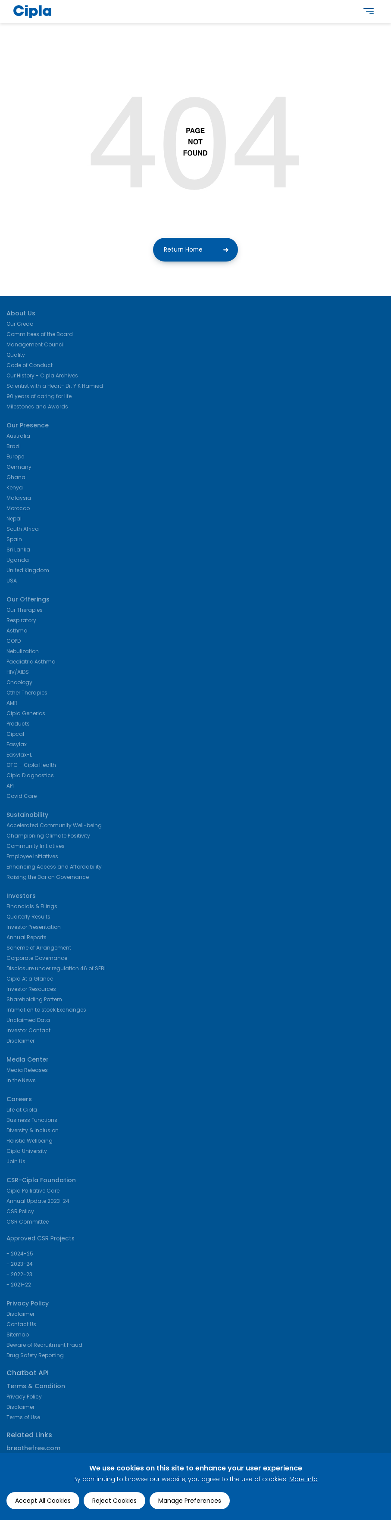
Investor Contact (28, 1031)
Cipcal (15, 734)
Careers (19, 1100)
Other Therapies (26, 693)
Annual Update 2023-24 (37, 1201)
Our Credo (19, 324)
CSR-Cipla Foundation (41, 1181)
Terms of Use (23, 1418)
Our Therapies (24, 610)
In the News (21, 1081)
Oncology (19, 683)
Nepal (14, 519)
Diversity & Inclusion (32, 1131)
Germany (18, 467)
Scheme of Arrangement (38, 948)
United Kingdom (27, 571)
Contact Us (21, 1325)
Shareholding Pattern (34, 1000)
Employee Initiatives (32, 857)
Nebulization (22, 652)
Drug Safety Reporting (35, 1356)
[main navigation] (368, 13)
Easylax (16, 745)
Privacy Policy (27, 1304)
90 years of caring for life (39, 397)
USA (11, 581)
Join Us (15, 1162)
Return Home (183, 250)
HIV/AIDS (17, 672)
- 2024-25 (19, 1254)
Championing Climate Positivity (48, 836)
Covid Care (21, 796)
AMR (12, 703)
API (10, 786)
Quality (15, 355)
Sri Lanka (18, 550)
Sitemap (17, 1335)
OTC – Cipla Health (31, 765)
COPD (13, 641)
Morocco (18, 509)
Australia (18, 436)
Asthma (17, 631)
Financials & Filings (31, 907)
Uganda (17, 560)
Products (18, 724)
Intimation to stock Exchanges (46, 1010)
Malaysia (18, 498)
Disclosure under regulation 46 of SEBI (56, 969)
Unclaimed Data (28, 1021)
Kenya (14, 488)
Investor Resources (31, 990)
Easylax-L (19, 755)
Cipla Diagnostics (30, 776)
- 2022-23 (19, 1275)
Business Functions (31, 1120)
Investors (21, 896)
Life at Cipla (21, 1110)
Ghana (15, 478)
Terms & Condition (35, 1387)
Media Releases (27, 1071)
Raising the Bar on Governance (47, 877)
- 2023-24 (19, 1264)
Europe (15, 457)
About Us (20, 314)
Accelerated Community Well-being (54, 826)
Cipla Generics (25, 714)
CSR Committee (27, 1222)
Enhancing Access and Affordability (54, 867)
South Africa (22, 529)
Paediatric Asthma (31, 662)
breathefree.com (33, 1449)
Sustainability (27, 815)
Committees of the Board (39, 335)
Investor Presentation (33, 927)
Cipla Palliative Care (32, 1191)
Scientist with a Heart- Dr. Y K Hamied (54, 386)
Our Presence (27, 426)
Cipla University (26, 1152)
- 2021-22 (18, 1285)
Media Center (27, 1060)
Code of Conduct (29, 366)
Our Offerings (28, 600)
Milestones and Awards (37, 407)
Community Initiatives (35, 846)
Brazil (13, 447)
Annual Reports (26, 938)
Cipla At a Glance (29, 979)
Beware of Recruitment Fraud (44, 1345)
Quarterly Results (28, 917)
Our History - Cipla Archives (42, 376)
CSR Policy (20, 1212)
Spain (14, 540)
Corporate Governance (36, 958)
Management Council (35, 345)
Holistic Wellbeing (29, 1141)
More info (303, 1479)
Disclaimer (20, 1041)
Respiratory (21, 621)
